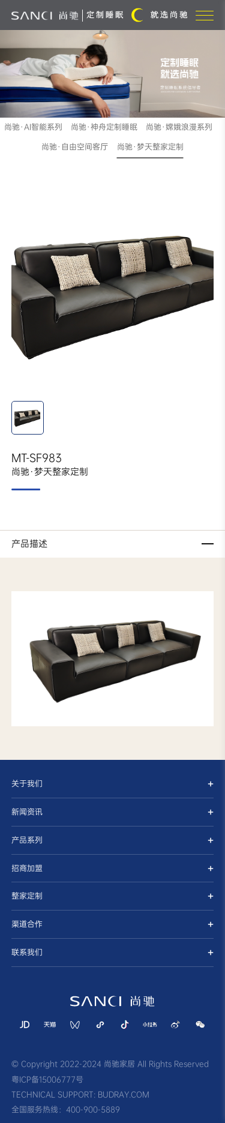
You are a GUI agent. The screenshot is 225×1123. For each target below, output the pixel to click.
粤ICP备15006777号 (47, 1079)
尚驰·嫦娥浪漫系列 (179, 127)
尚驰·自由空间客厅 (74, 147)
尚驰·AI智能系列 (33, 127)
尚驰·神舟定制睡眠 (104, 127)
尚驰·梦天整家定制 (150, 147)
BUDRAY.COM (123, 1094)
